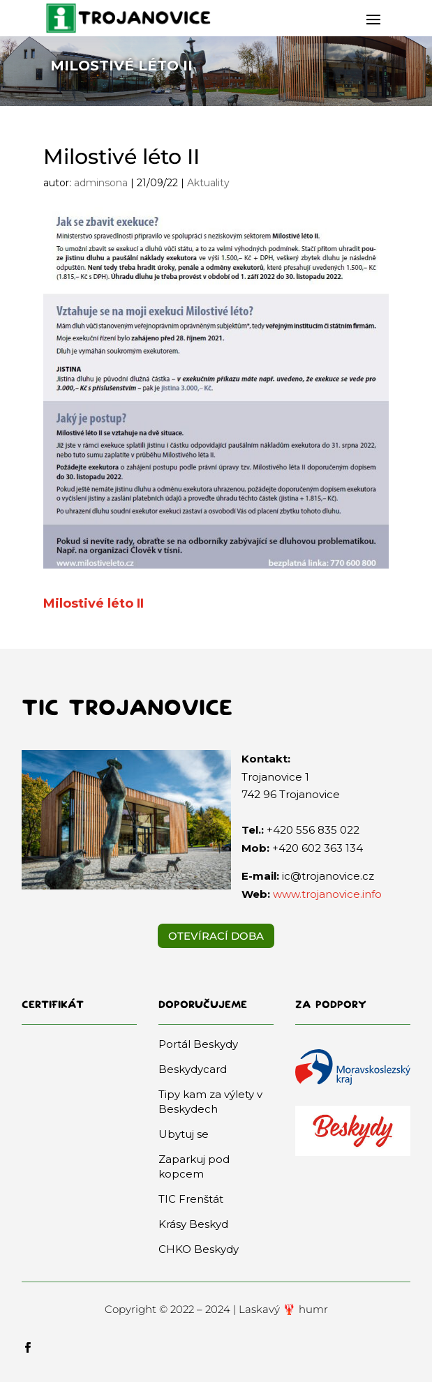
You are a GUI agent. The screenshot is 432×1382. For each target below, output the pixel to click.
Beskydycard (192, 1069)
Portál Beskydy (198, 1044)
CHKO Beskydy (198, 1249)
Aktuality (208, 182)
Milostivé (73, 603)
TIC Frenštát (190, 1199)
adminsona (101, 182)
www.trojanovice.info (327, 894)
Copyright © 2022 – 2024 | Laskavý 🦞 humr (216, 1309)
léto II (124, 603)
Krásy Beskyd (193, 1224)
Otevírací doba (216, 935)
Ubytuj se (183, 1134)
